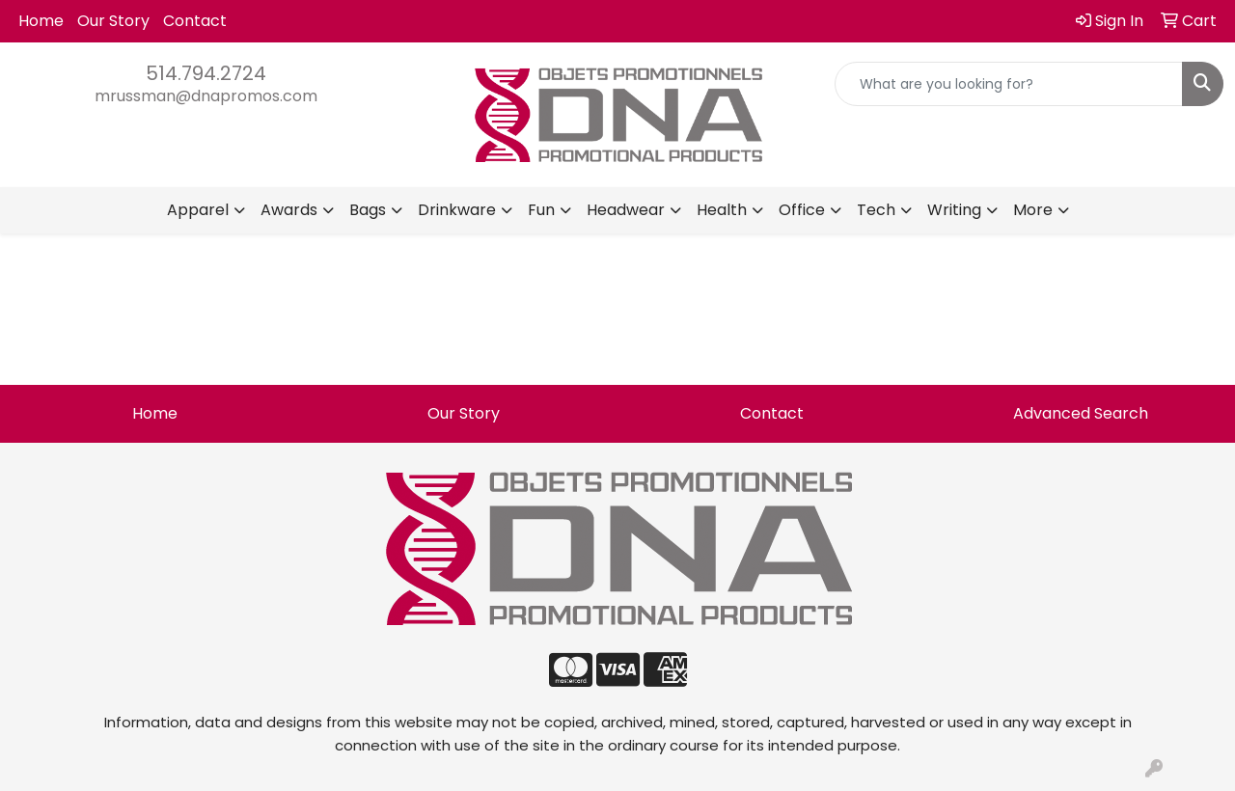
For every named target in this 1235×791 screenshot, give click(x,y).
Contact (195, 21)
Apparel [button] (198, 210)
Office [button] (802, 210)
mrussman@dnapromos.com (206, 96)
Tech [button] (876, 210)
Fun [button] (541, 210)
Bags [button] (367, 210)
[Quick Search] (1009, 84)
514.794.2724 (206, 73)
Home (41, 21)
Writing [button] (954, 210)
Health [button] (722, 210)
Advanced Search (1080, 413)
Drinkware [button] (457, 210)
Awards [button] (289, 210)
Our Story (113, 21)
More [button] (1033, 210)
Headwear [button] (626, 210)
